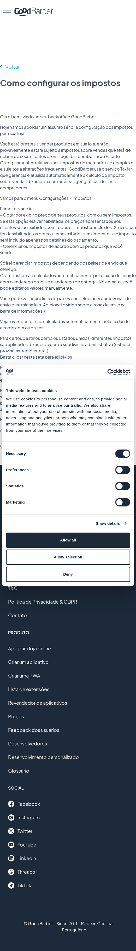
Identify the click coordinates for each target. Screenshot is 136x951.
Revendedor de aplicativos (37, 703)
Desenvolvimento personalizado (43, 757)
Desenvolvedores (27, 743)
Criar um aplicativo (28, 662)
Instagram (24, 817)
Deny (68, 574)
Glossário (18, 771)
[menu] (7, 12)
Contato (17, 615)
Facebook (24, 804)
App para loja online (29, 648)
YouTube (22, 845)
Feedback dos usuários (33, 730)
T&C (12, 588)
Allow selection (68, 557)
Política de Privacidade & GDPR (42, 602)
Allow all (68, 540)
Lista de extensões (28, 689)
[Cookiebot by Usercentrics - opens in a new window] (107, 372)
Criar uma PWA (24, 676)
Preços (16, 716)
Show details (108, 523)
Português (74, 929)
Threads (21, 872)
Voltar (12, 66)
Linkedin (22, 858)
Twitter (20, 831)
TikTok (19, 885)
